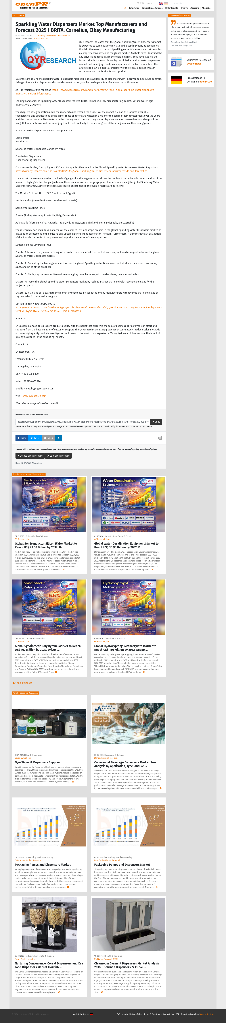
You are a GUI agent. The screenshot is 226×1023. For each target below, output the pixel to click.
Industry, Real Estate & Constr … (119, 536)
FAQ (118, 1014)
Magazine (194, 8)
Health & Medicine (33, 755)
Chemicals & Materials (36, 638)
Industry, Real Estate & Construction (54, 36)
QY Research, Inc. (40, 38)
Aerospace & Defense (114, 755)
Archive (184, 8)
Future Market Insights (25, 959)
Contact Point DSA (171, 1014)
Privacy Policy (136, 1014)
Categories (134, 8)
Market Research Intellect (105, 758)
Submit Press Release (152, 8)
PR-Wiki (140, 3)
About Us (206, 8)
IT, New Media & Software (37, 536)
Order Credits (171, 8)
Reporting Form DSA (190, 1014)
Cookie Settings (207, 1014)
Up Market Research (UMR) (106, 959)
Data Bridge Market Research (28, 860)
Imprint (149, 3)
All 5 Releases (22, 682)
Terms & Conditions (152, 1014)
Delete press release (30, 455)
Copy (156, 421)
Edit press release (58, 455)
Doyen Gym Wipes (23, 758)
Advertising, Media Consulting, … (40, 857)
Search (203, 3)
